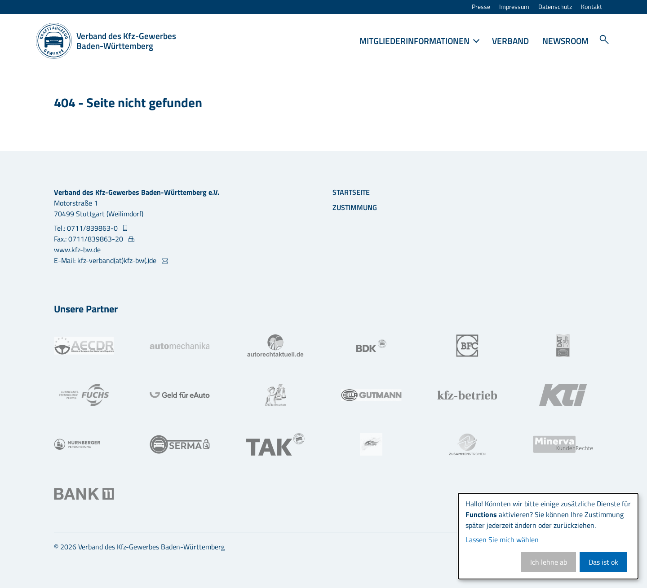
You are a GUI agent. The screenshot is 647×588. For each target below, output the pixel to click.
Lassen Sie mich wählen (502, 539)
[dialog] (548, 536)
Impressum (514, 7)
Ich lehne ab (548, 562)
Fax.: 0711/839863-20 (89, 238)
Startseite (351, 192)
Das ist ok (603, 562)
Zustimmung (354, 207)
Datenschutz (555, 7)
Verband (510, 40)
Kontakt (591, 7)
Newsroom (565, 40)
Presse (481, 7)
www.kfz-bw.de (77, 249)
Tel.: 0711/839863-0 (87, 228)
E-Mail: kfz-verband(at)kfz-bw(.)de (106, 260)
